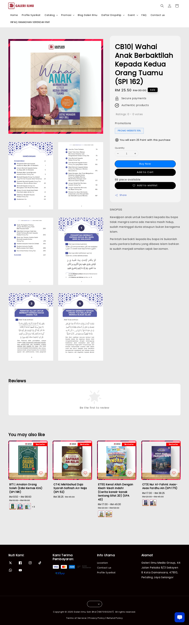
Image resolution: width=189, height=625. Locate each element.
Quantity (119, 148)
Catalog (50, 15)
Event (131, 15)
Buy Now (145, 163)
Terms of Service (76, 618)
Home (14, 15)
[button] (162, 6)
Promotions (123, 123)
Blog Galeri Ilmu (87, 15)
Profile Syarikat (31, 15)
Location (102, 562)
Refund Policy (115, 618)
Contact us (158, 15)
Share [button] (121, 195)
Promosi (66, 15)
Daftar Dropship (111, 15)
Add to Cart (145, 172)
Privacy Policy (96, 618)
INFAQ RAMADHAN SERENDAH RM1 (30, 22)
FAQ (144, 15)
